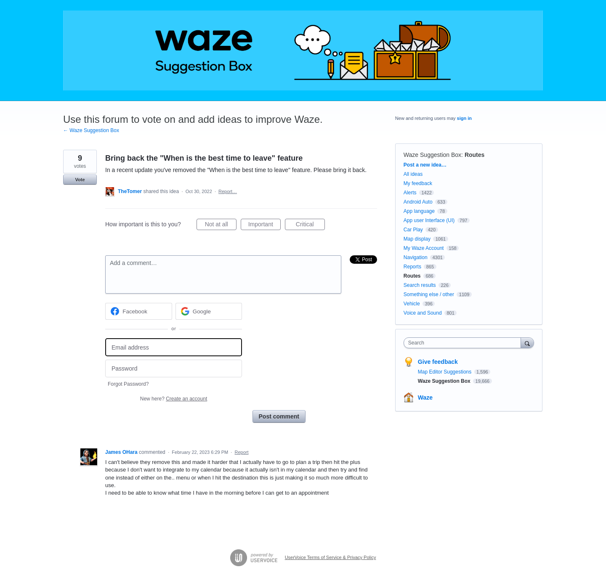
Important (264, 225)
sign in (464, 118)
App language (419, 211)
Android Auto (418, 202)
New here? (173, 399)
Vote (80, 179)
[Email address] (173, 347)
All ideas (413, 174)
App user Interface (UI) (429, 220)
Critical (310, 225)
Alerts (410, 193)
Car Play (413, 230)
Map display (417, 239)
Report (242, 452)
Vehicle (412, 304)
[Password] (173, 369)
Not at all (221, 225)
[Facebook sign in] (138, 311)
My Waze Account (424, 248)
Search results (420, 285)
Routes (474, 154)
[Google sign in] (208, 311)
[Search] (527, 342)
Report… (227, 191)
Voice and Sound (423, 313)
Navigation (416, 257)
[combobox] (464, 343)
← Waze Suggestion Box (91, 130)
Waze (425, 397)
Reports (412, 267)
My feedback (418, 183)
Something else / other (429, 294)
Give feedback (438, 361)
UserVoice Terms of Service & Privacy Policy (330, 557)
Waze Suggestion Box (432, 154)
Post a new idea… (425, 165)
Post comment (279, 416)
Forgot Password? (128, 384)
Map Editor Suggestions (445, 372)
